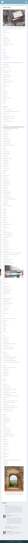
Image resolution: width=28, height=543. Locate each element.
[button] (14, 270)
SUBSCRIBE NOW (14, 275)
